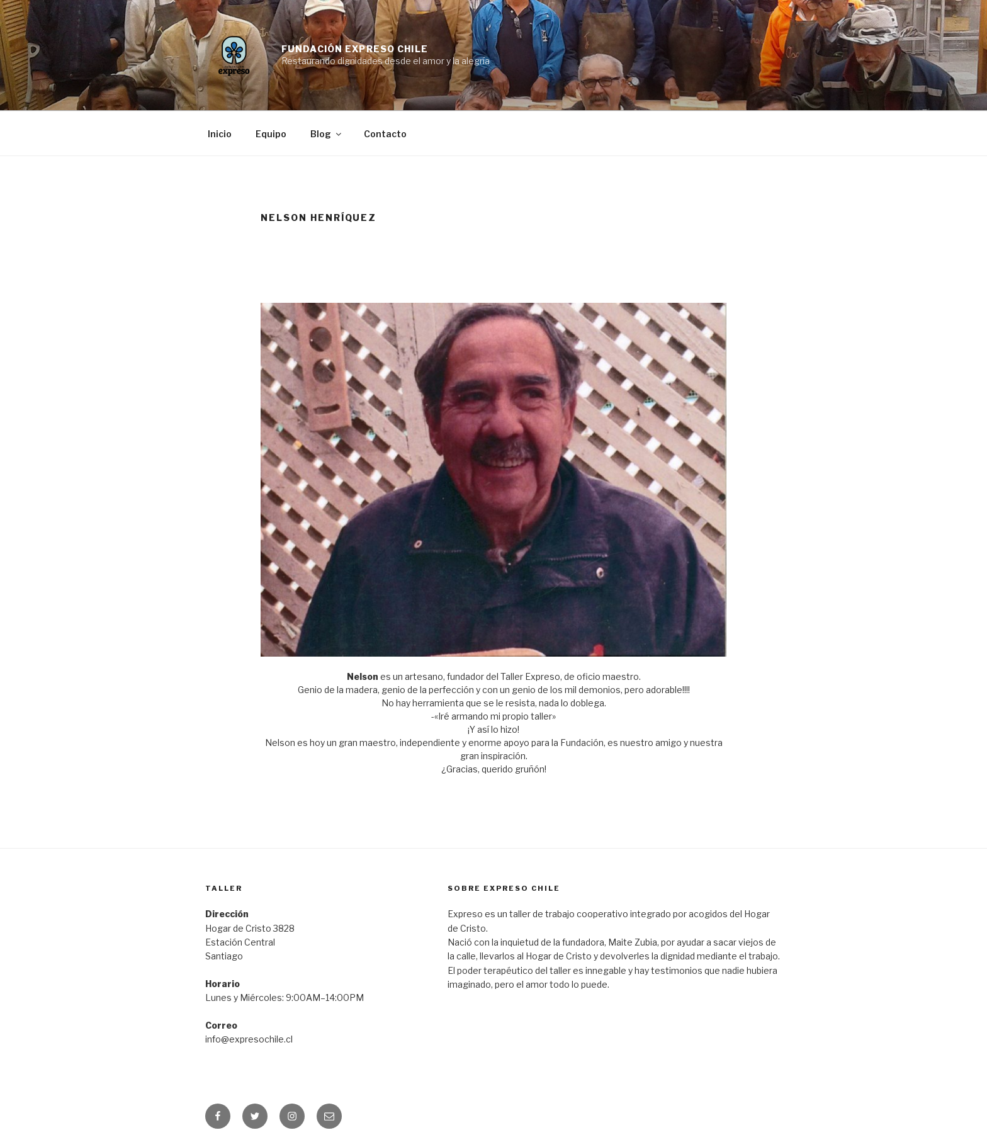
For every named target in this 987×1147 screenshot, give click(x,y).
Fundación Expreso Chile (354, 48)
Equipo (271, 133)
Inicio (220, 133)
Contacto (385, 133)
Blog (326, 133)
